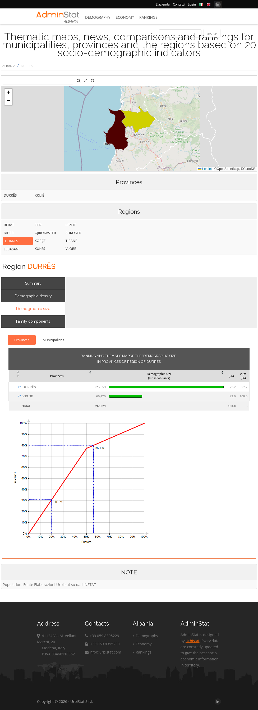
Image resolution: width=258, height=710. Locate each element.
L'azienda (163, 4)
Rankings (148, 17)
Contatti (179, 4)
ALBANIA (8, 66)
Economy (125, 17)
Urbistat (192, 640)
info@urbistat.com (103, 652)
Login (192, 4)
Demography (97, 17)
